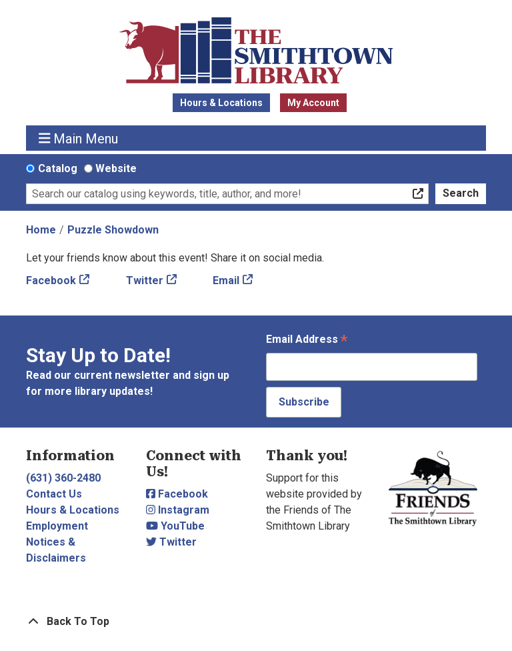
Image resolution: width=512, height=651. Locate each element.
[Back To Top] (256, 621)
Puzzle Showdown (113, 229)
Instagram (177, 510)
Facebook (51, 280)
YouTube (175, 526)
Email (226, 280)
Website (116, 168)
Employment (57, 526)
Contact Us (54, 494)
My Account (313, 102)
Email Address (306, 341)
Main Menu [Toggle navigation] (79, 138)
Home (41, 229)
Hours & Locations (221, 102)
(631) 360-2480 (63, 478)
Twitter (144, 280)
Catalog (57, 168)
